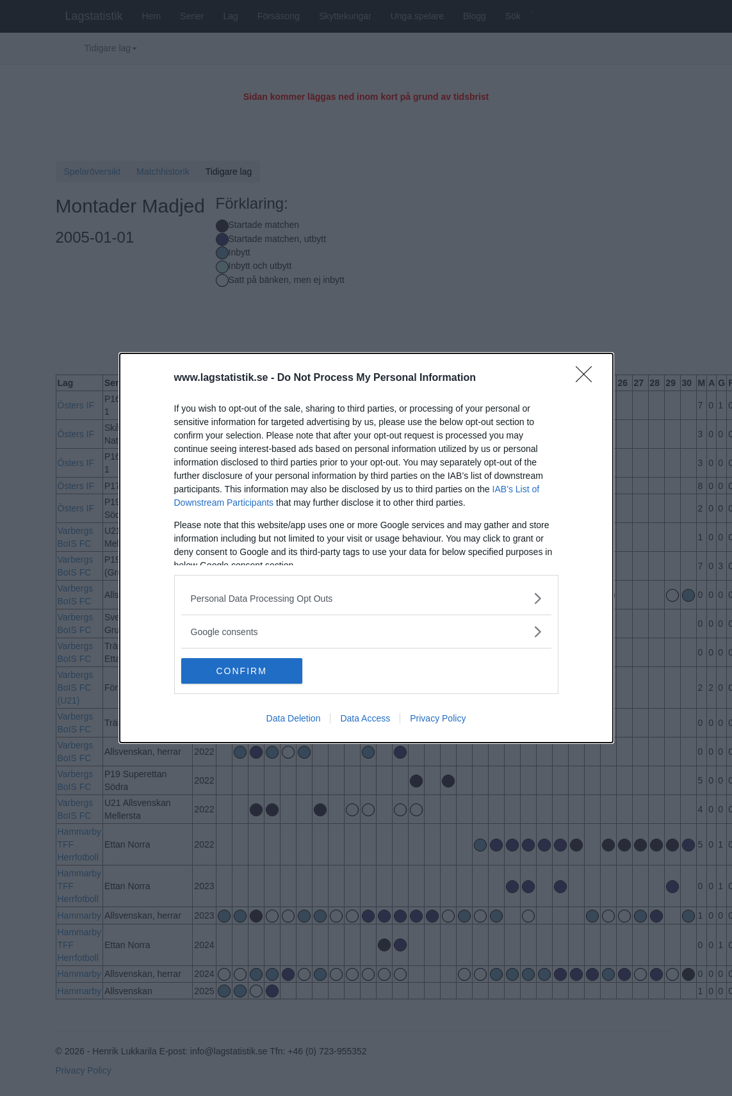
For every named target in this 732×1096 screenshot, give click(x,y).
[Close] (588, 378)
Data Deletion (293, 718)
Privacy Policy (438, 718)
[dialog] (366, 548)
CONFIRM (241, 671)
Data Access (365, 718)
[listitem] (366, 598)
